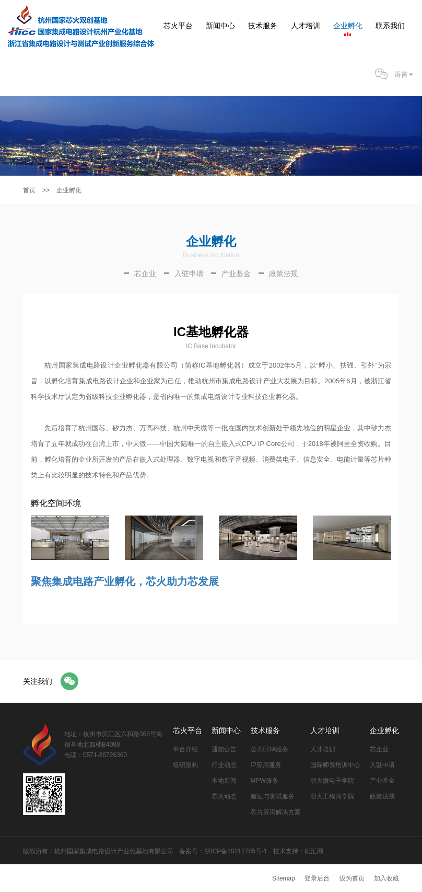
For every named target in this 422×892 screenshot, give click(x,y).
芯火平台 (178, 26)
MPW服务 (264, 780)
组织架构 (185, 765)
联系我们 (390, 26)
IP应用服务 (266, 765)
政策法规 (382, 796)
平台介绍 (185, 749)
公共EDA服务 (270, 749)
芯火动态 (224, 796)
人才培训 (305, 26)
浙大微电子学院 (332, 780)
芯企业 (379, 749)
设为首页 (352, 878)
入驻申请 (382, 765)
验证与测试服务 (273, 796)
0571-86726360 (105, 755)
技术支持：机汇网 (298, 851)
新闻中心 (220, 26)
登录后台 (317, 878)
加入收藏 (386, 878)
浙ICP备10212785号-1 (235, 851)
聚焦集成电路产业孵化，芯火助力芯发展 (125, 581)
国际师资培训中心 (335, 765)
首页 (29, 190)
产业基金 (382, 780)
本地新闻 (224, 780)
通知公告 (224, 749)
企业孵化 (347, 26)
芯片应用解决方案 (276, 812)
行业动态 (224, 765)
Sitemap (283, 878)
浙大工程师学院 (332, 796)
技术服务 (262, 26)
